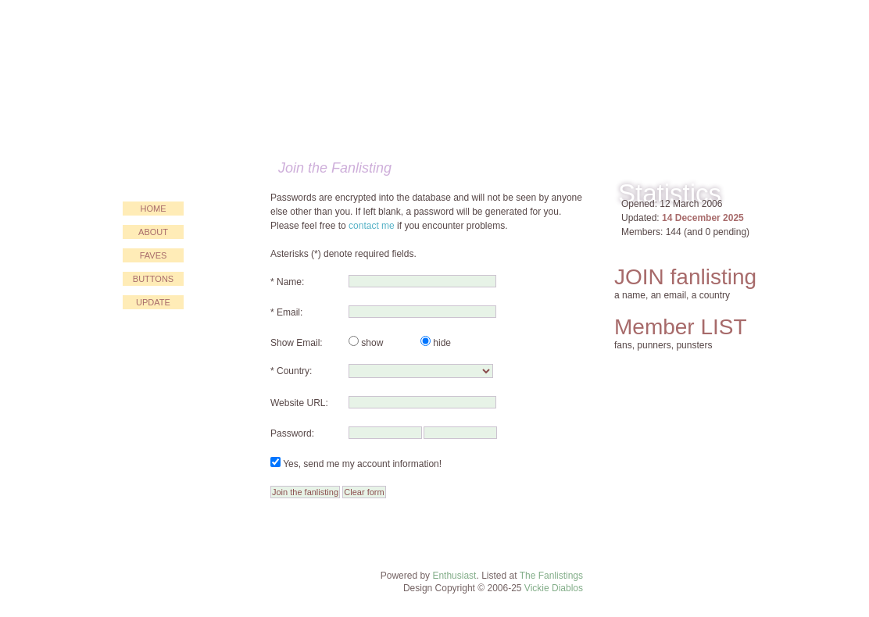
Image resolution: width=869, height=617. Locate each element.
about (153, 232)
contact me (372, 225)
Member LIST (680, 327)
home (153, 208)
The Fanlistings (551, 575)
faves (153, 255)
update (153, 302)
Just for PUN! (346, 75)
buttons (153, 279)
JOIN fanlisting (685, 277)
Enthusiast (454, 575)
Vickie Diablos (553, 588)
